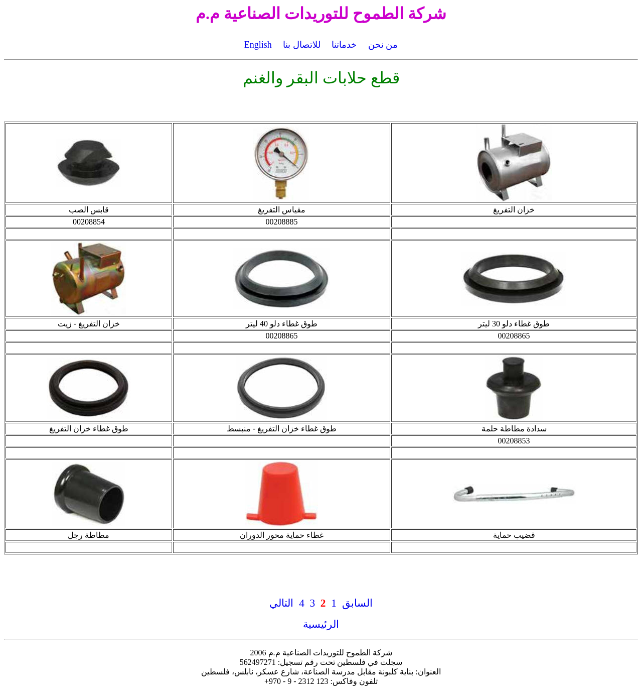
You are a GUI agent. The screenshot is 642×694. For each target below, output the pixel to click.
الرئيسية (321, 624)
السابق (357, 603)
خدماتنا (344, 45)
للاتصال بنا (301, 45)
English (258, 45)
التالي (281, 603)
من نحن (383, 45)
